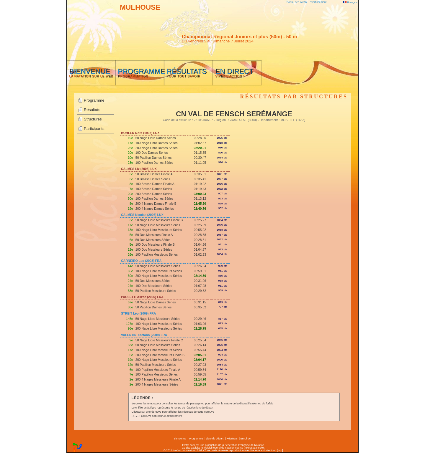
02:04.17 (200, 359)
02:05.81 (200, 355)
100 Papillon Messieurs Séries (156, 254)
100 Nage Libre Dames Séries (156, 143)
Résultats (92, 110)
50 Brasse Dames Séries (152, 179)
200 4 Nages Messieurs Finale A (158, 379)
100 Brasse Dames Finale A (154, 184)
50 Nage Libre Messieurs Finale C (159, 340)
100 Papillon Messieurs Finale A (157, 369)
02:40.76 (200, 208)
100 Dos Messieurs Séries (153, 249)
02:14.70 (200, 379)
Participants (94, 128)
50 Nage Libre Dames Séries (155, 138)
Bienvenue (180, 438)
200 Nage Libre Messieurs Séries (158, 275)
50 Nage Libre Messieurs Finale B (159, 220)
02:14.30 (200, 275)
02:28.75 (200, 328)
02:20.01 (200, 148)
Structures (93, 119)
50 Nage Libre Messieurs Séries (157, 225)
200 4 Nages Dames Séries (154, 208)
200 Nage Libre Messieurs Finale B (159, 355)
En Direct (246, 438)
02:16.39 (200, 384)
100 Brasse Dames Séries (153, 189)
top (280, 450)
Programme (94, 100)
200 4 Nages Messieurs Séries (156, 384)
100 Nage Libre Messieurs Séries (158, 230)
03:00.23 (200, 194)
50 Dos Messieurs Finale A (154, 235)
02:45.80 (200, 203)
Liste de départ (215, 438)
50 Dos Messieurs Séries (152, 240)
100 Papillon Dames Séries (154, 162)
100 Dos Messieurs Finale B (155, 244)
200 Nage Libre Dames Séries (156, 148)
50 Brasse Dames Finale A (154, 174)
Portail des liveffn (297, 2)
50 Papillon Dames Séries (153, 157)
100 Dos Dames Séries (151, 152)
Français (350, 2)
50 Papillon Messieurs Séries (155, 290)
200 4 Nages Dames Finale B (155, 203)
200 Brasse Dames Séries (153, 194)
